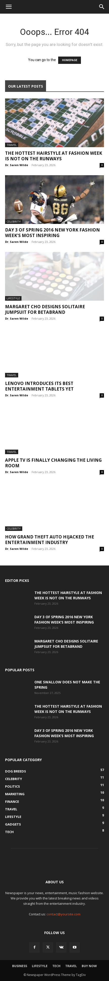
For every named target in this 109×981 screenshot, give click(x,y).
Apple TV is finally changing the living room (53, 463)
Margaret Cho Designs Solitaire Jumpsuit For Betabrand (45, 309)
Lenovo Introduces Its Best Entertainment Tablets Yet (39, 386)
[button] (9, 7)
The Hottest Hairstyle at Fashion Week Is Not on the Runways (53, 156)
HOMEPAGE (69, 60)
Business (19, 966)
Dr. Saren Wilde (16, 165)
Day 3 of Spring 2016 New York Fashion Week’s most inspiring (52, 232)
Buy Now (89, 966)
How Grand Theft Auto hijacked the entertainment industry (49, 539)
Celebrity (14, 221)
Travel (12, 145)
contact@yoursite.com (63, 914)
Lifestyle (13, 298)
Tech (56, 966)
